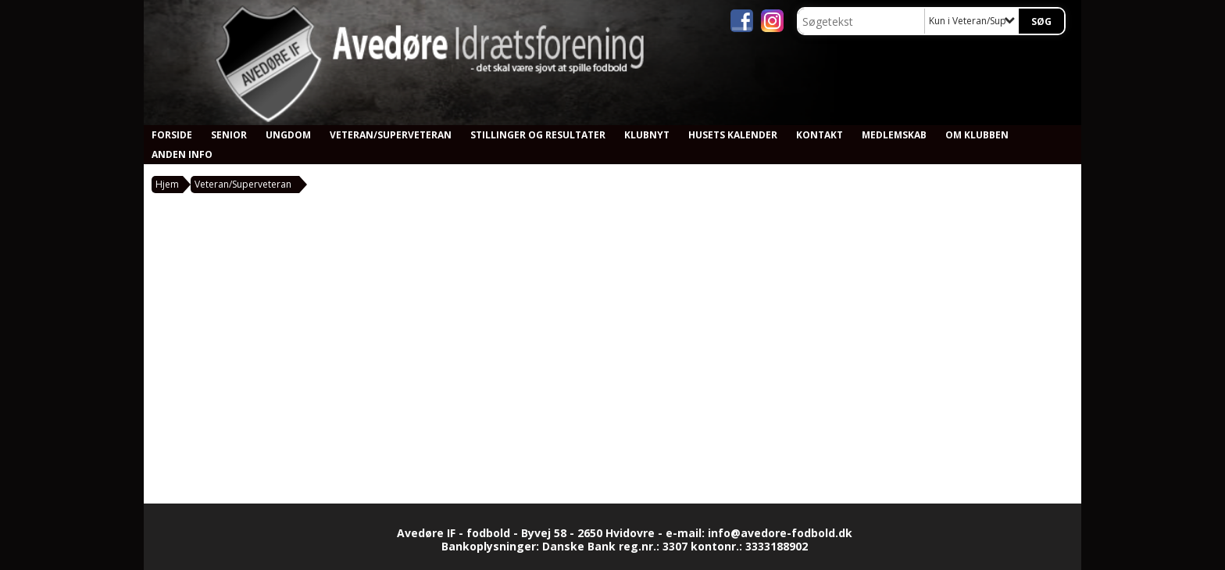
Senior (229, 135)
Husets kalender (732, 135)
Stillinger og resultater (537, 135)
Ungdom (288, 135)
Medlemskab (894, 135)
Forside (172, 135)
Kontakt (819, 135)
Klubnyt (647, 135)
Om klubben (977, 135)
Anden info (182, 154)
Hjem (167, 184)
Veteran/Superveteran (391, 135)
